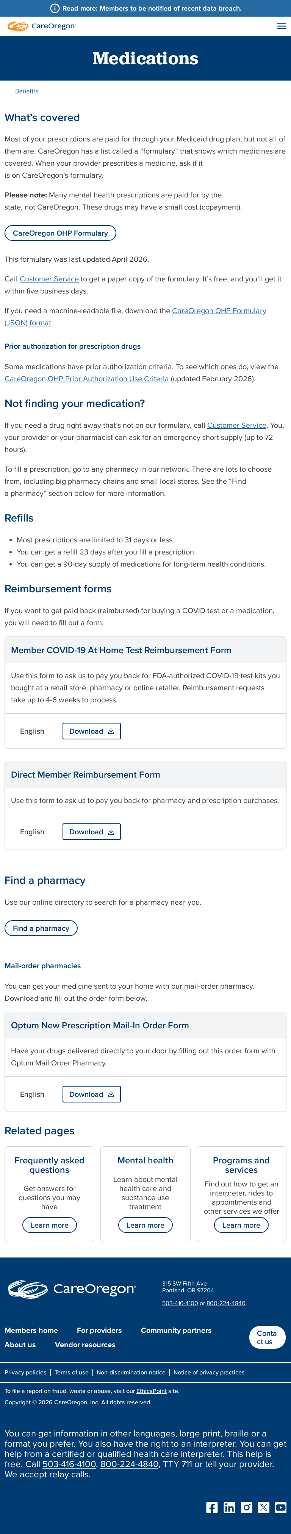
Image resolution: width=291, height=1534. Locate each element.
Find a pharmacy (41, 928)
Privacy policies (26, 1372)
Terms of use (72, 1372)
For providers (99, 1330)
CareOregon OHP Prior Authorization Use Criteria (87, 378)
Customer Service (49, 279)
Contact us (267, 1337)
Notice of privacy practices (209, 1372)
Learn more (50, 1225)
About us (20, 1344)
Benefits (26, 91)
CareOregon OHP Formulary (60, 233)
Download (86, 731)
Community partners (176, 1330)
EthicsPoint (151, 1390)
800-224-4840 (226, 1303)
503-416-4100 (180, 1303)
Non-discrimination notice (131, 1372)
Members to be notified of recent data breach (170, 8)
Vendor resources (85, 1344)
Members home (31, 1330)
